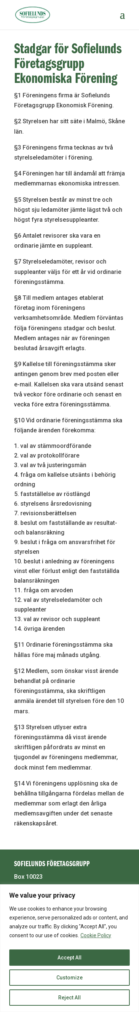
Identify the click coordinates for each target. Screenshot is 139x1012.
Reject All (69, 998)
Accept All (69, 958)
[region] (69, 948)
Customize (69, 978)
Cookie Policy (95, 935)
